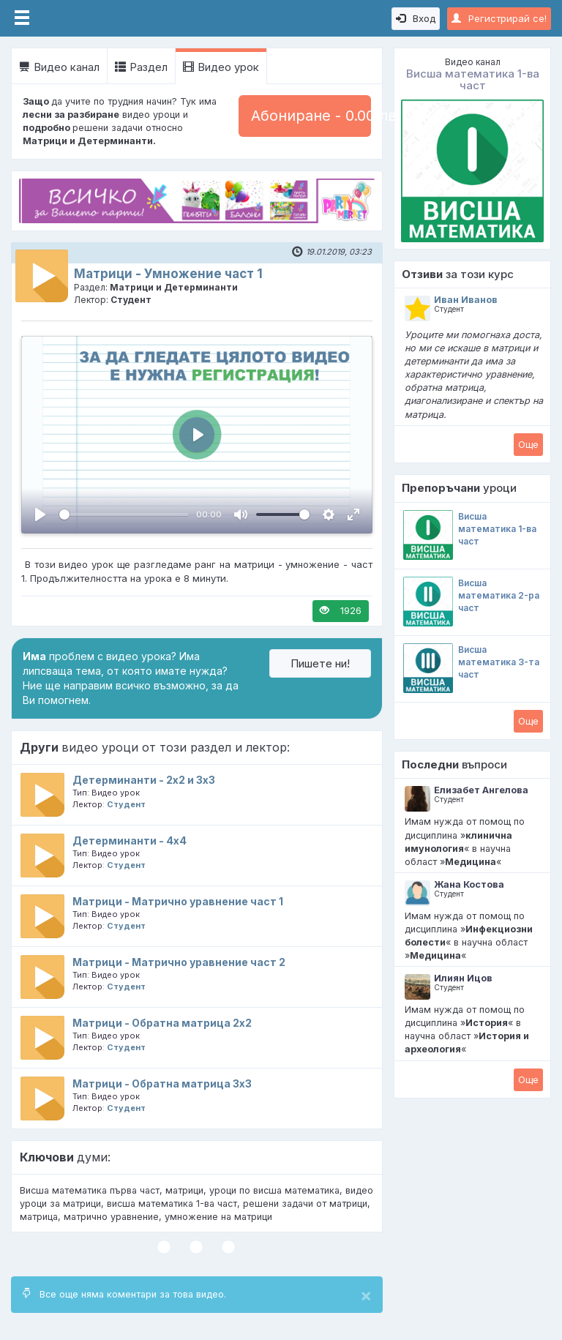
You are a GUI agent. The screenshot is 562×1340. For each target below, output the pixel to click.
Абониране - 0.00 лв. (311, 115)
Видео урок (221, 67)
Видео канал (59, 67)
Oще (528, 444)
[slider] (124, 514)
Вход (415, 18)
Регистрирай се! (499, 18)
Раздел (141, 67)
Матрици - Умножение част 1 (168, 273)
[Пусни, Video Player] (40, 514)
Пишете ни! (320, 663)
